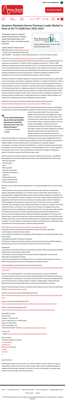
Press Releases (12, 19)
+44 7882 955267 (7, 342)
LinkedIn (4, 349)
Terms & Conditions (42, 390)
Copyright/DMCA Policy (56, 390)
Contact (32, 19)
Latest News (4, 19)
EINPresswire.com (23, 50)
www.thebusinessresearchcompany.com (34, 328)
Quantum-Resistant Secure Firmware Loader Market (24, 58)
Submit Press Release (28, 390)
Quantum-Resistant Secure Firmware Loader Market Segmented (27, 227)
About (3, 390)
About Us (38, 19)
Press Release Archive (13, 390)
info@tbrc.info (6, 344)
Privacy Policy (29, 393)
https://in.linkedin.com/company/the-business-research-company (27, 334)
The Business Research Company (17, 289)
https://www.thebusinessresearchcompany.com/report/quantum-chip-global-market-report (28, 310)
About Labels (22, 19)
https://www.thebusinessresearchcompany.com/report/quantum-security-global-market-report (29, 304)
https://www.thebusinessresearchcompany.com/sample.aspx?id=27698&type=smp (26, 104)
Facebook (4, 352)
